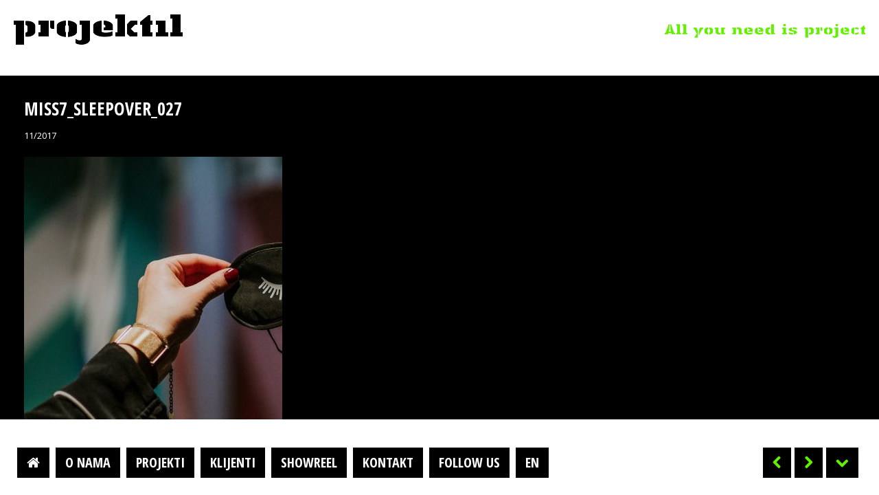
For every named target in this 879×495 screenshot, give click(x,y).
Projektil (98, 30)
